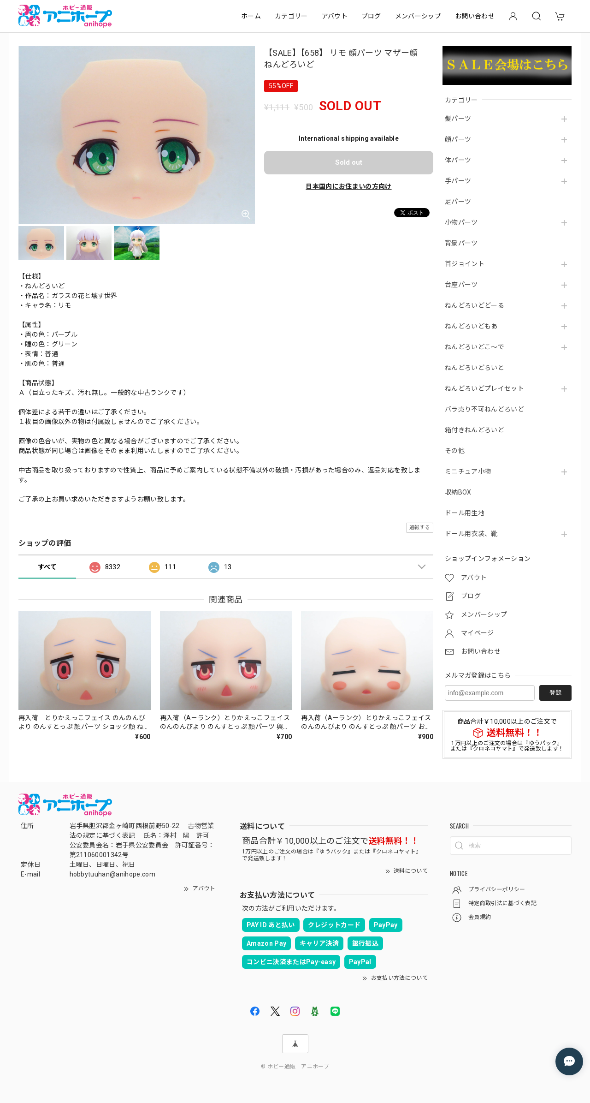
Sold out (348, 162)
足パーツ (458, 201)
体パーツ (458, 160)
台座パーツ (461, 284)
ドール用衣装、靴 (471, 533)
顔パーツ (458, 139)
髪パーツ (458, 118)
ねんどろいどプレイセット (484, 388)
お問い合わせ (475, 16)
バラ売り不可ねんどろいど (484, 409)
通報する (419, 528)
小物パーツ (461, 222)
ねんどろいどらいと (474, 367)
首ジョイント (464, 264)
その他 (455, 450)
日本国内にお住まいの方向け (348, 186)
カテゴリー (291, 16)
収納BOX (458, 492)
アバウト (335, 16)
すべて (47, 567)
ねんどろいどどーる (474, 305)
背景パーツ (461, 243)
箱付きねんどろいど (474, 430)
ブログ (371, 16)
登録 (555, 692)
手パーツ (458, 181)
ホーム (251, 16)
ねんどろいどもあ (471, 326)
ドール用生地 (464, 513)
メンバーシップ (418, 16)
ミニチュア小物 (468, 471)
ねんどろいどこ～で (474, 347)
